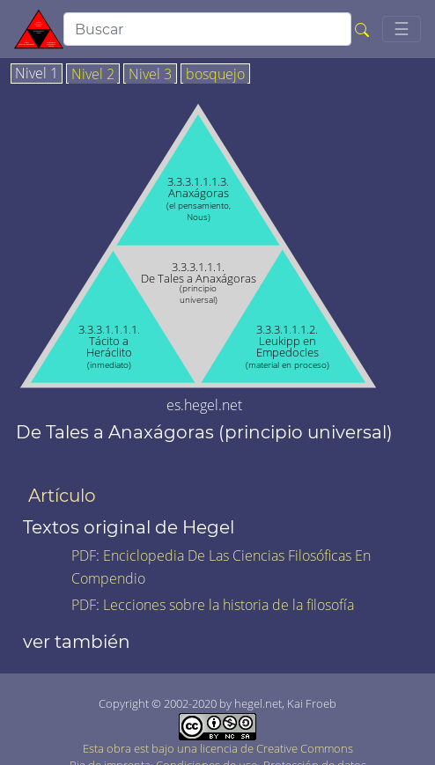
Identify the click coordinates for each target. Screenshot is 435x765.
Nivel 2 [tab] (92, 75)
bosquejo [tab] (215, 75)
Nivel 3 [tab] (150, 75)
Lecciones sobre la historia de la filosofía (228, 604)
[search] (207, 29)
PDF (83, 555)
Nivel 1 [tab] (36, 74)
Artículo (62, 495)
